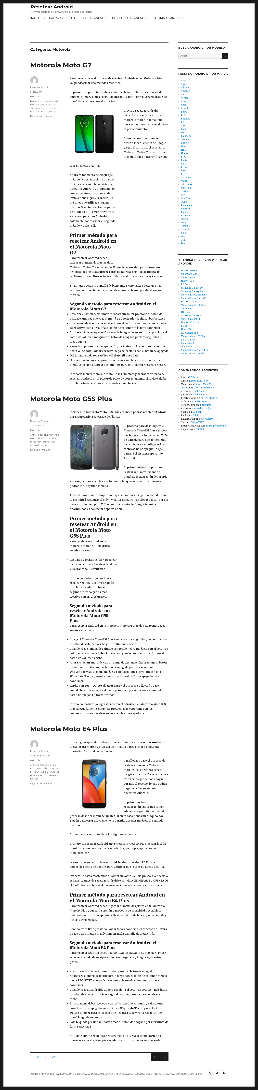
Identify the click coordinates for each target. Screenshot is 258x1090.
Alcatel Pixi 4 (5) (202, 408)
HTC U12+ (186, 312)
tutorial (34, 778)
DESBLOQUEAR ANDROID (129, 18)
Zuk (183, 243)
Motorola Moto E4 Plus (69, 729)
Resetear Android (52, 7)
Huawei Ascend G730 (202, 387)
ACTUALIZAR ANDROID (59, 18)
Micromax (186, 184)
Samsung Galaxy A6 (192, 291)
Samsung (186, 215)
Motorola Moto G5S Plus (71, 399)
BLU (183, 115)
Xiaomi (185, 229)
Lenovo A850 (206, 418)
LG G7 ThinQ (188, 339)
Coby (183, 129)
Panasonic (186, 205)
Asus (183, 101)
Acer (183, 80)
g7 (56, 101)
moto (33, 768)
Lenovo (185, 167)
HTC (183, 149)
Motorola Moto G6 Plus (193, 353)
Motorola (35, 96)
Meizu (184, 181)
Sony (183, 222)
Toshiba (185, 226)
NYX (183, 194)
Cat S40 (199, 429)
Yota (183, 236)
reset (45, 108)
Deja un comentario (41, 116)
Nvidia (184, 191)
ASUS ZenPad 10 (199, 380)
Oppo (184, 201)
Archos (184, 98)
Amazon (185, 91)
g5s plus (44, 434)
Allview (185, 87)
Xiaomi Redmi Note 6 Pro (194, 298)
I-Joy (183, 156)
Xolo (183, 233)
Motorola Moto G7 (61, 65)
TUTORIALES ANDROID (168, 18)
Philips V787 (197, 422)
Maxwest (186, 177)
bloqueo (34, 101)
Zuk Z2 (196, 415)
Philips (184, 212)
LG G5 (184, 325)
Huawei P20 (187, 281)
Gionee (185, 139)
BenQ (184, 111)
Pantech (185, 208)
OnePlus (185, 198)
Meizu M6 (186, 308)
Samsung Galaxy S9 (192, 287)
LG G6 (184, 284)
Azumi (184, 108)
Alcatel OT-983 (199, 401)
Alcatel (184, 84)
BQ (182, 122)
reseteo (53, 111)
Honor (184, 146)
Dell (183, 132)
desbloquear (47, 101)
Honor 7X (186, 329)
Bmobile (185, 118)
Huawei (185, 153)
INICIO (34, 18)
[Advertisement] (129, 31)
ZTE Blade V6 (211, 398)
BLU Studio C (206, 405)
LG (182, 174)
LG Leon (193, 377)
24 (55, 1057)
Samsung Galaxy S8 (192, 315)
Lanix (184, 160)
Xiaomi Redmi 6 (189, 332)
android (34, 434)
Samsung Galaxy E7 (215, 425)
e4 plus (53, 765)
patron (37, 108)
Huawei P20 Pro (189, 301)
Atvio (183, 104)
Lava (183, 163)
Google (185, 143)
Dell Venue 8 (200, 391)
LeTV (184, 170)
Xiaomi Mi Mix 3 (189, 274)
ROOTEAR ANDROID (93, 18)
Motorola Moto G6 (190, 319)
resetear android (39, 111)
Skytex (184, 219)
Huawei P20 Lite (190, 322)
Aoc (183, 94)
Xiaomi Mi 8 (187, 343)
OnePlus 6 (186, 346)
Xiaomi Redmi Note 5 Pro (194, 350)
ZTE (183, 239)
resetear (53, 108)
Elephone (186, 136)
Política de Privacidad (42, 1074)
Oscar (184, 387)
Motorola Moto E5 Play (193, 336)
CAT (183, 125)
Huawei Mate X (189, 270)
